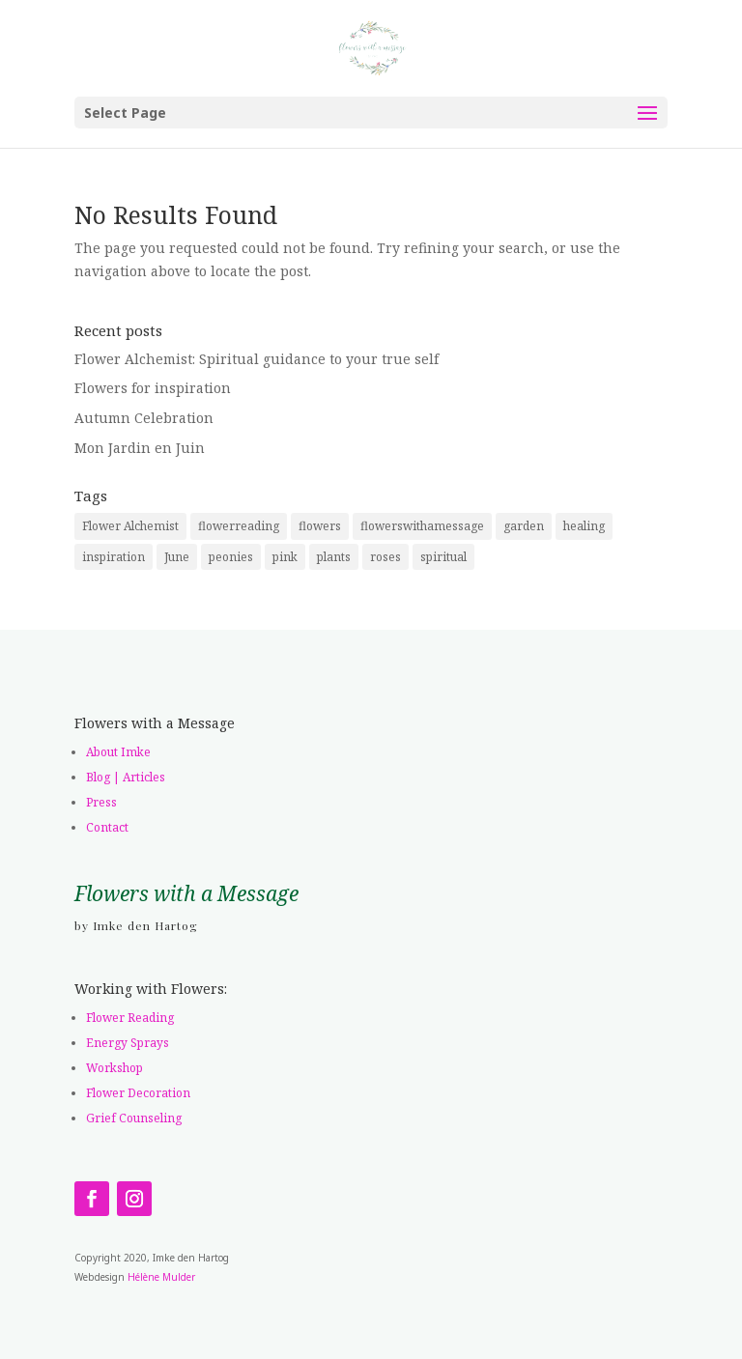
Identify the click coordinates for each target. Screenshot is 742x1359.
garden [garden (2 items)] (523, 526)
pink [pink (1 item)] (285, 557)
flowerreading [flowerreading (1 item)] (238, 526)
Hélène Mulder (161, 1277)
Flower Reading (130, 1017)
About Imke (118, 752)
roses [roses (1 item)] (385, 557)
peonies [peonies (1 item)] (231, 557)
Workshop (114, 1068)
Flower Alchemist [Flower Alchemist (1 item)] (130, 526)
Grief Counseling (134, 1118)
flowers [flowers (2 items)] (320, 526)
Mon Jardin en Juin (139, 448)
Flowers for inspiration (152, 388)
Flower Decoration (138, 1093)
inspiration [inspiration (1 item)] (113, 557)
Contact (107, 827)
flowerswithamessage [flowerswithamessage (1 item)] (422, 526)
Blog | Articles (125, 777)
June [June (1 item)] (176, 557)
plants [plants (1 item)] (334, 557)
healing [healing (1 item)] (584, 526)
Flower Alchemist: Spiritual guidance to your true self (256, 359)
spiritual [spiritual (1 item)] (443, 557)
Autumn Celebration (144, 418)
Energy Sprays (127, 1042)
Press (101, 802)
